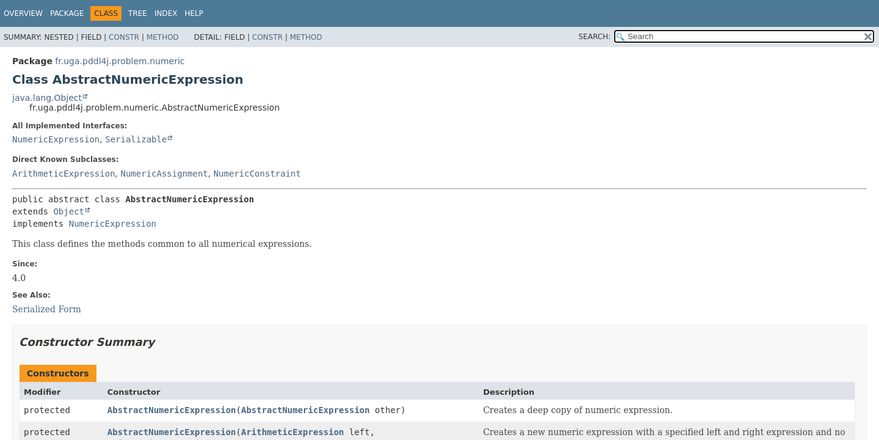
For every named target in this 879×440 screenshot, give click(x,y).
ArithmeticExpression (63, 173)
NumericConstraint (257, 173)
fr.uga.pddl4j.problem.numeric (119, 61)
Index (166, 13)
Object (68, 211)
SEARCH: (595, 36)
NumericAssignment (164, 173)
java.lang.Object (47, 98)
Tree (137, 13)
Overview (23, 13)
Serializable (136, 139)
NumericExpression (55, 139)
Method (162, 37)
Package (67, 13)
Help (194, 13)
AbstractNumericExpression (171, 410)
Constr (124, 37)
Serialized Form (46, 309)
